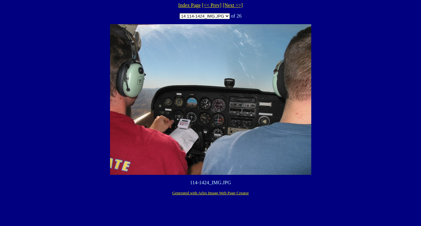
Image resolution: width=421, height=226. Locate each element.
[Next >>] (233, 5)
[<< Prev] (211, 5)
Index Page (189, 5)
